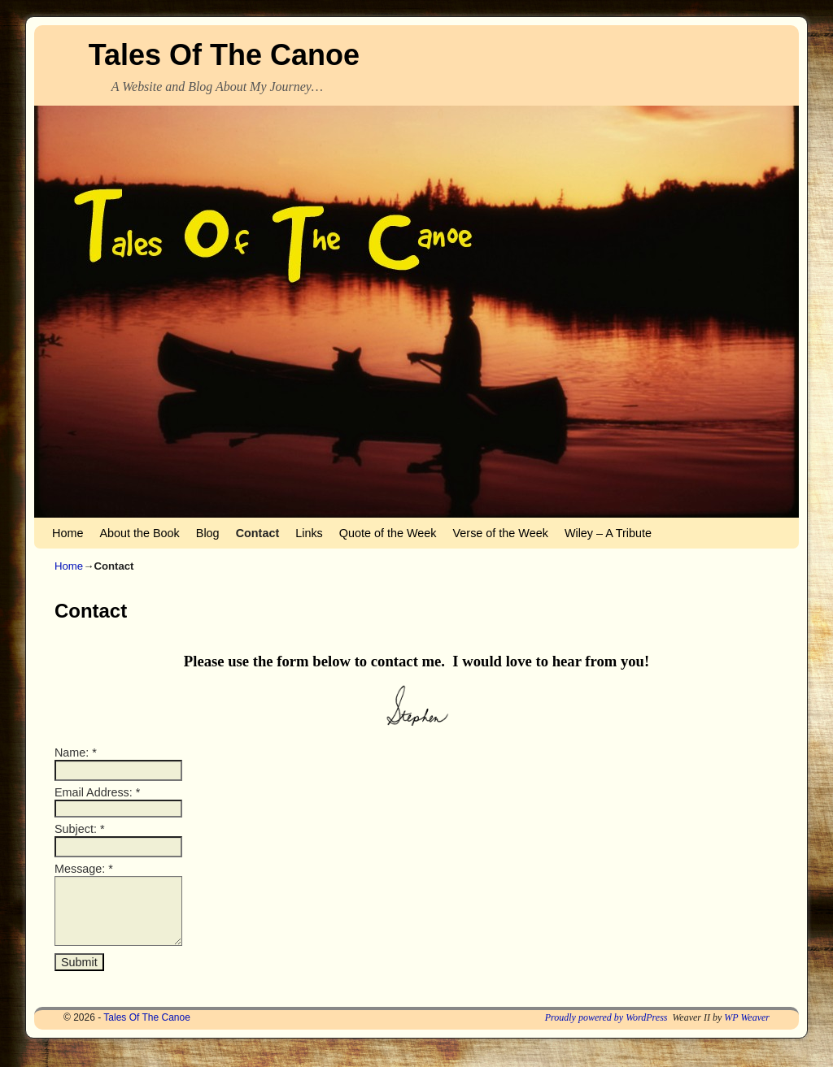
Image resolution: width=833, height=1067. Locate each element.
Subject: (79, 828)
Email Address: (97, 792)
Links (309, 533)
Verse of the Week (500, 533)
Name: (76, 752)
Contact (258, 533)
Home (67, 533)
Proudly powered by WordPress (606, 1029)
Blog (208, 533)
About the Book (139, 533)
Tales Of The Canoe (224, 55)
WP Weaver (747, 1029)
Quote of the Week (388, 533)
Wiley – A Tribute (608, 533)
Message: (84, 868)
